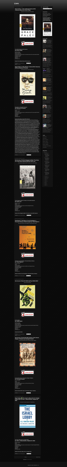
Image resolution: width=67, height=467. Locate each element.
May (45, 182)
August (46, 178)
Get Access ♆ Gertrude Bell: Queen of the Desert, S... (47, 173)
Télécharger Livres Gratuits (47, 145)
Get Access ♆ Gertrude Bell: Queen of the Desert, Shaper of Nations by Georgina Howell (27, 338)
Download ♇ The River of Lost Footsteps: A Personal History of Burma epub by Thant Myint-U (27, 221)
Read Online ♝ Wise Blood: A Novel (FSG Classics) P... (47, 159)
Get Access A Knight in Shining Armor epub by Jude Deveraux (49, 50)
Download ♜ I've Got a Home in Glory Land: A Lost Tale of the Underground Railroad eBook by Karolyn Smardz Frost (47, 89)
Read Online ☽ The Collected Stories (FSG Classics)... (47, 155)
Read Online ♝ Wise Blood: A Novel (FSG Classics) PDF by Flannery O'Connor (27, 67)
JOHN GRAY (19, 335)
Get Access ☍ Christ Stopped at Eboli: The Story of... (47, 162)
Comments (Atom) (29, 459)
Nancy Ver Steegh (45, 142)
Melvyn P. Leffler (45, 141)
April (45, 183)
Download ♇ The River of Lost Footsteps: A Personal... (47, 166)
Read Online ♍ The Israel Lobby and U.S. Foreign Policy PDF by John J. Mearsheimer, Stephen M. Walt (27, 399)
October (46, 176)
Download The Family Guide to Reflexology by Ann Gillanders (49, 79)
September (46, 177)
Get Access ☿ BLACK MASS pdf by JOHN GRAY (26, 281)
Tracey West (45, 147)
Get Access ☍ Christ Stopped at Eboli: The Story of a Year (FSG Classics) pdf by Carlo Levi (27, 161)
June (45, 181)
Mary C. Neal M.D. (45, 139)
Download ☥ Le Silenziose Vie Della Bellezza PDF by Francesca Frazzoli (47, 116)
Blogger (38, 465)
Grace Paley (18, 64)
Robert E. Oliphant (45, 144)
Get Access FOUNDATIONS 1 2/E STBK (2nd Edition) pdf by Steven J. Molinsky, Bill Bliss (47, 126)
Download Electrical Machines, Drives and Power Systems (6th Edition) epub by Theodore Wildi (47, 70)
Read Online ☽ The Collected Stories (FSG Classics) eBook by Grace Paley (25, 9)
